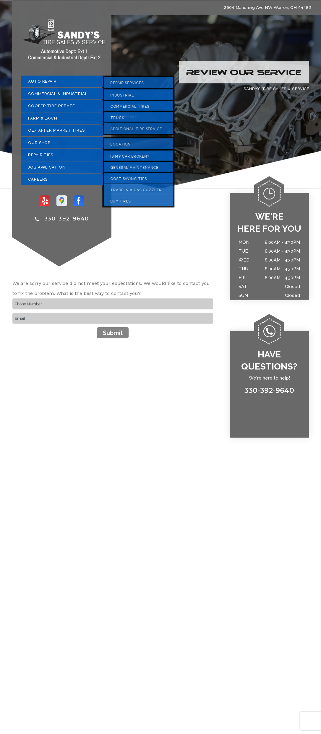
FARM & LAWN (42, 120)
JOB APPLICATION (47, 169)
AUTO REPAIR (42, 84)
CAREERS (38, 182)
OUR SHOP (39, 145)
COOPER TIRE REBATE (51, 108)
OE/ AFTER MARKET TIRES (56, 133)
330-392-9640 (66, 221)
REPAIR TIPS (40, 157)
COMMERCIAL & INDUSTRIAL (57, 96)
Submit (113, 335)
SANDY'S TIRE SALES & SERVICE (276, 91)
